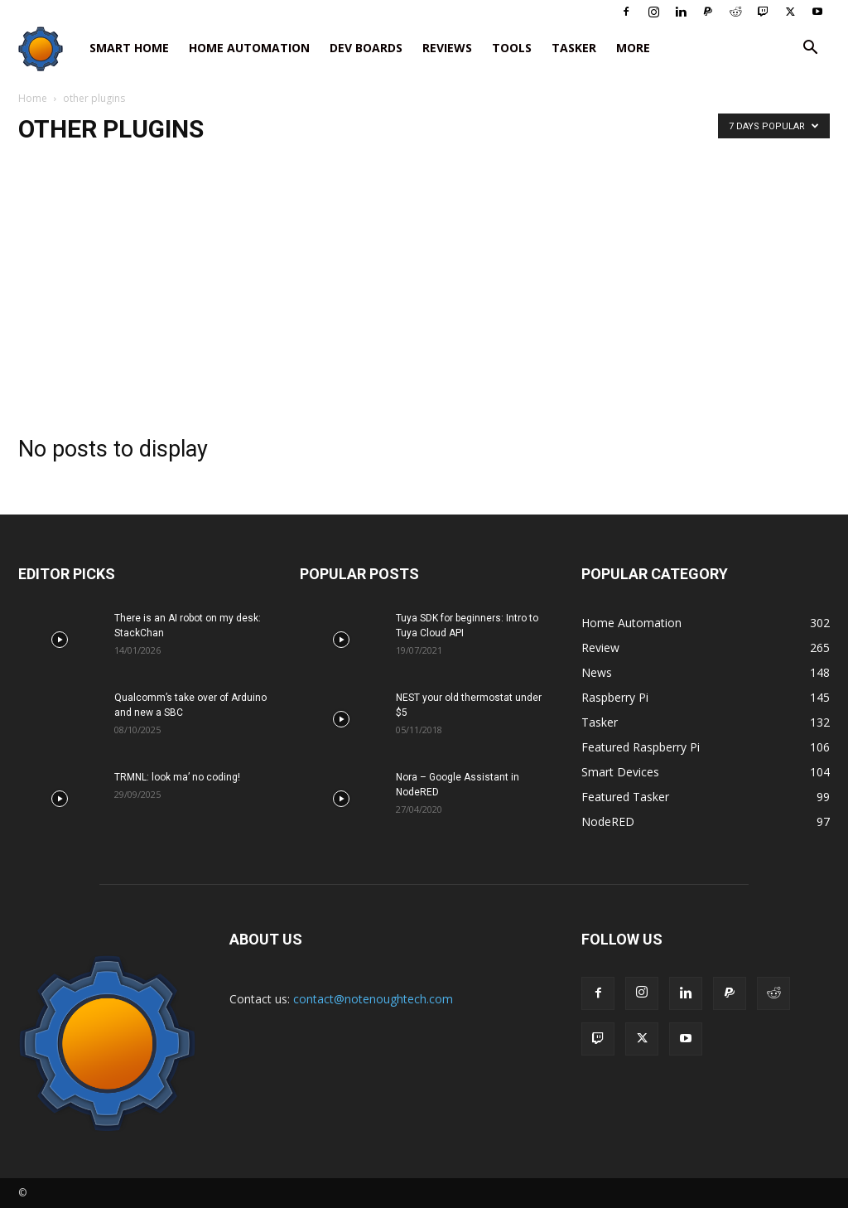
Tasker (574, 48)
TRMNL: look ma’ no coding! (177, 777)
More (633, 48)
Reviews (447, 48)
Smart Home (129, 48)
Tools (512, 48)
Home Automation (249, 48)
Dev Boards (366, 48)
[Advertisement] (424, 284)
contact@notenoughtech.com (373, 999)
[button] (810, 49)
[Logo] (49, 48)
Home (32, 98)
